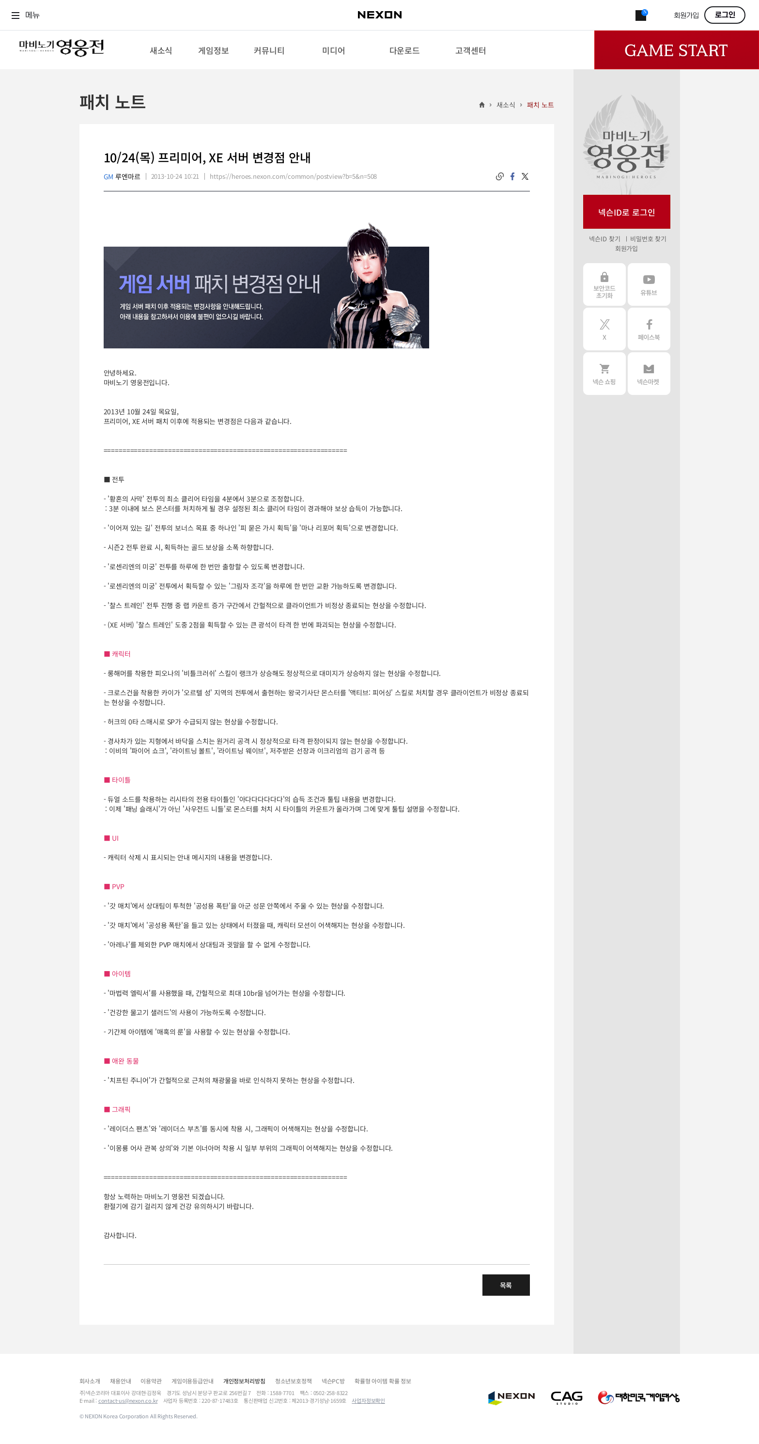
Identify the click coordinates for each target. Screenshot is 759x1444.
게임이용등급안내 (192, 1381)
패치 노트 (540, 105)
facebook (512, 176)
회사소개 (89, 1381)
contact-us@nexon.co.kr (128, 1400)
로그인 (725, 15)
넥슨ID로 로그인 (626, 212)
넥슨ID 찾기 (604, 238)
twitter (525, 176)
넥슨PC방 (333, 1381)
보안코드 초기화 (604, 284)
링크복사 (500, 176)
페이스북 (649, 329)
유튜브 (649, 284)
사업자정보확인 (368, 1400)
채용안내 (120, 1381)
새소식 (505, 105)
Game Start (676, 50)
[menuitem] (161, 50)
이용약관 (150, 1381)
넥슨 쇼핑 (604, 373)
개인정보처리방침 (244, 1381)
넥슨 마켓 (649, 373)
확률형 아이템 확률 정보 (383, 1381)
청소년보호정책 (293, 1381)
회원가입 (686, 16)
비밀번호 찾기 (648, 238)
